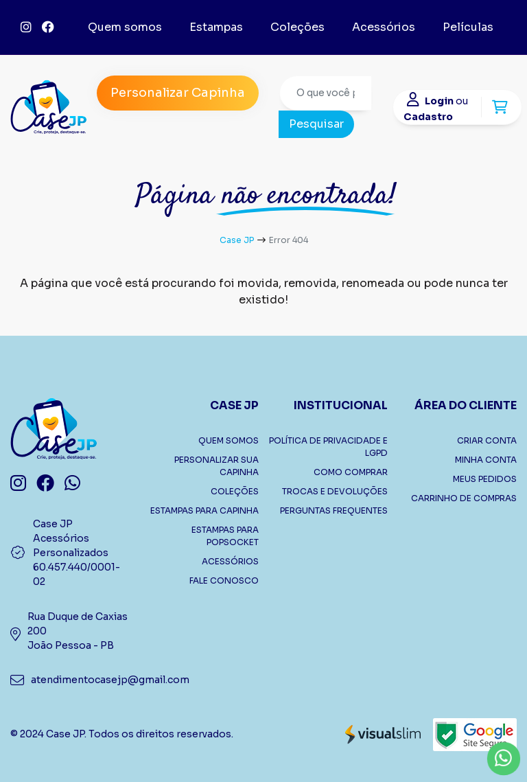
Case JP (237, 240)
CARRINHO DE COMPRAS (464, 498)
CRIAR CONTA (487, 440)
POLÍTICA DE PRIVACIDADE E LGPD (328, 446)
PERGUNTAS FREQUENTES (334, 510)
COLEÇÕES (235, 491)
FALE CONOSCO (224, 580)
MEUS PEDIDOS (485, 479)
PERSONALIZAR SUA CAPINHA (216, 466)
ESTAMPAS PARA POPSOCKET (225, 536)
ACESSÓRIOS (230, 561)
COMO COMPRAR (351, 472)
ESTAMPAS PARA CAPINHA (204, 510)
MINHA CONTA (486, 460)
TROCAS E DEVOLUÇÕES (335, 491)
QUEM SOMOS (228, 440)
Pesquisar (316, 124)
